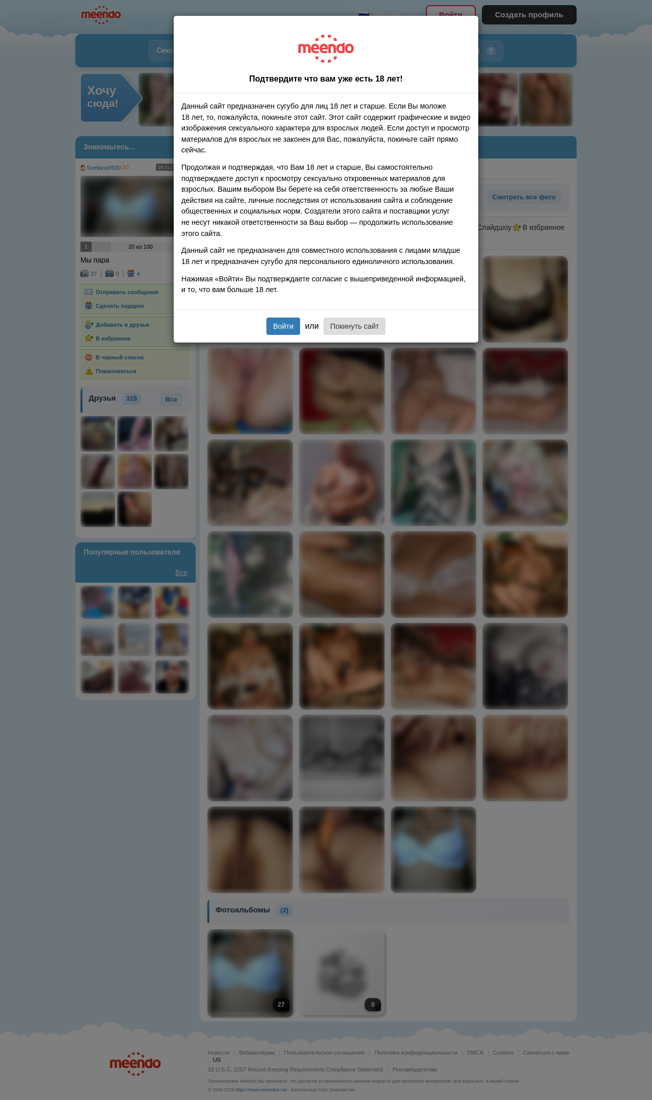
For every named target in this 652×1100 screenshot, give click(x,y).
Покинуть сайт (354, 326)
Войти (283, 326)
